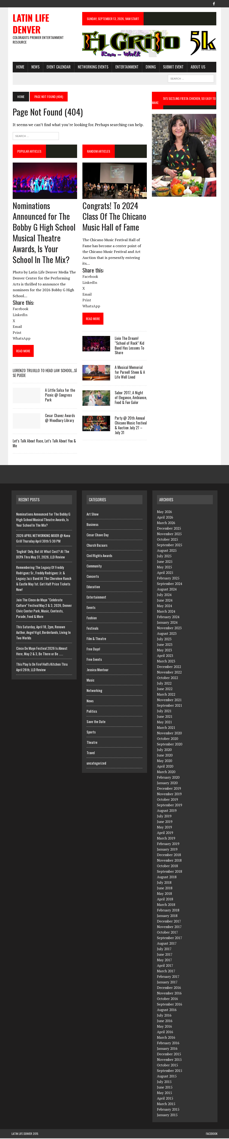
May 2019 (164, 828)
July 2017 (164, 949)
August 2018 (167, 877)
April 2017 (165, 966)
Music (90, 680)
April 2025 (165, 573)
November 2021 (169, 700)
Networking (94, 691)
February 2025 (168, 579)
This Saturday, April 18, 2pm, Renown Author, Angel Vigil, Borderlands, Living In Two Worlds (43, 633)
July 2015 (164, 1082)
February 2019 (168, 844)
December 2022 (169, 667)
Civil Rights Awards (99, 556)
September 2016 (169, 1005)
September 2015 (169, 1071)
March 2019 (166, 839)
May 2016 (164, 1027)
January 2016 (167, 1049)
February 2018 (168, 911)
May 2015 (164, 1093)
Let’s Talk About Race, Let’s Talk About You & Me (43, 444)
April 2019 (165, 833)
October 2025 (167, 540)
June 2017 (164, 955)
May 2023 (164, 651)
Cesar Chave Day (97, 535)
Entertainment (125, 67)
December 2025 (169, 529)
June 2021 (164, 717)
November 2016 (169, 994)
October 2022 (167, 678)
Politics (92, 712)
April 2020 (165, 767)
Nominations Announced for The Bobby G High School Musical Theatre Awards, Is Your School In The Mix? (43, 233)
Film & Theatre (96, 639)
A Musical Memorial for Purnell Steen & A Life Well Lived (129, 373)
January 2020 (167, 783)
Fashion (92, 618)
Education (93, 587)
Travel (91, 753)
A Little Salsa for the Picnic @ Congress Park (59, 395)
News (34, 67)
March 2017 (166, 972)
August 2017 (167, 944)
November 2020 (169, 734)
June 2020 (164, 756)
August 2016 (167, 1010)
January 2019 (167, 850)
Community (94, 566)
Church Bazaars (97, 546)
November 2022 (169, 673)
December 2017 (169, 922)
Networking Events (92, 67)
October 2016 (167, 999)
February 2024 (168, 617)
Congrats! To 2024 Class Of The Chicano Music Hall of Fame (114, 217)
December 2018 (169, 855)
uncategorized (96, 763)
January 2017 (167, 983)
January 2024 (167, 623)
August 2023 (167, 634)
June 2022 (164, 689)
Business (92, 525)
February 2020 (168, 778)
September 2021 (169, 706)
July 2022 (164, 684)
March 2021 (166, 728)
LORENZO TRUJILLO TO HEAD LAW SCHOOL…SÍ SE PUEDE (44, 374)
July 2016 (164, 1016)
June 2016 (164, 1021)
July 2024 (164, 595)
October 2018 (167, 866)
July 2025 (164, 557)
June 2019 (164, 822)
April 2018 (165, 900)
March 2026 (166, 523)
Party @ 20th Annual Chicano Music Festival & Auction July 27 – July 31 (130, 426)
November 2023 (169, 628)
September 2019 (169, 806)
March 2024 (166, 612)
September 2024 (169, 584)
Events (91, 608)
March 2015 (166, 1104)
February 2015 (168, 1110)
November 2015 (169, 1060)
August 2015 (167, 1077)
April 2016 (165, 1032)
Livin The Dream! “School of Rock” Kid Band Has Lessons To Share (129, 346)
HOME (19, 67)
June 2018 (164, 889)
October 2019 (167, 800)
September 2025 (169, 545)
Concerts (93, 577)
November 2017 (169, 927)
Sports (91, 732)
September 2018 (169, 872)
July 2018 (164, 883)
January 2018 (167, 916)
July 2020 (164, 750)
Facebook (211, 1134)
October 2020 (167, 739)
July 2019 (164, 817)
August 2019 (167, 811)
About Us (197, 67)
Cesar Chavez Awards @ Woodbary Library (59, 418)
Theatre (92, 743)
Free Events (94, 660)
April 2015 (165, 1099)
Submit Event (172, 67)
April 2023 (165, 656)
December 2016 (169, 988)
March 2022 (166, 695)
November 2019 (169, 794)
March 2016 (166, 1038)
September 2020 (169, 745)
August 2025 (167, 551)
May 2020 (164, 761)
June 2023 (164, 645)
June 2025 (164, 562)
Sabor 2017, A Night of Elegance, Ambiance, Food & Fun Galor (130, 398)
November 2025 (169, 534)
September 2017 (169, 938)
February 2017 (168, 977)
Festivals (92, 629)
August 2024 (167, 590)
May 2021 (164, 723)
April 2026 (165, 518)
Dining (150, 67)
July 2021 (164, 711)
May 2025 (164, 568)
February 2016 (168, 1043)
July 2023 (164, 640)
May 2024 (164, 606)
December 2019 (169, 789)
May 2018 (164, 894)
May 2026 (164, 512)
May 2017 (164, 960)
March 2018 (166, 905)
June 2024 (164, 601)
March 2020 (166, 772)
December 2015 (169, 1055)
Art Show (93, 514)
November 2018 (169, 861)
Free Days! (93, 649)
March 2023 (166, 662)
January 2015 (167, 1115)
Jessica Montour (97, 670)
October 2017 (167, 933)
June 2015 (164, 1088)
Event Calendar (57, 67)
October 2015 (167, 1066)
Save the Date (96, 722)
